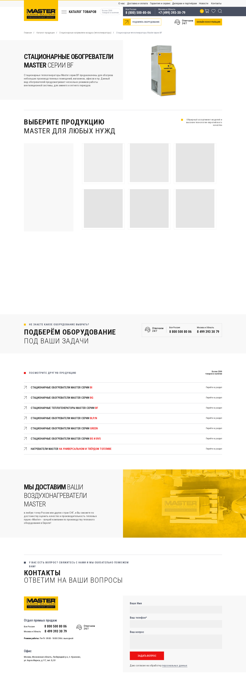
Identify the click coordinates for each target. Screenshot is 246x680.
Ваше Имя (136, 603)
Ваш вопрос (137, 632)
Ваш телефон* (138, 617)
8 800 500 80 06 (180, 332)
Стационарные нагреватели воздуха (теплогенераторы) (85, 32)
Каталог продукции (46, 32)
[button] (208, 22)
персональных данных (174, 665)
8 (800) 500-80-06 (138, 13)
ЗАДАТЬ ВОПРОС (147, 655)
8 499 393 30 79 (208, 332)
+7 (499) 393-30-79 (171, 13)
